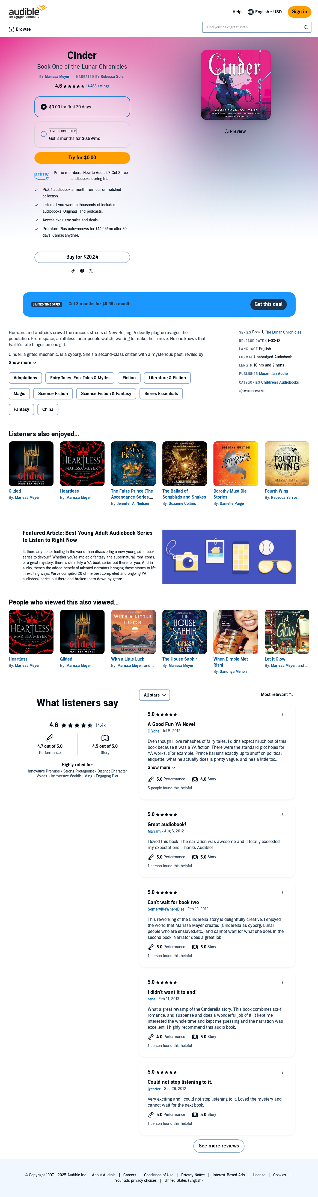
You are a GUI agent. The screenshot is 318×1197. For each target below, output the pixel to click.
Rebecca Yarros (284, 497)
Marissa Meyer (27, 497)
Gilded (15, 491)
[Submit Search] (306, 27)
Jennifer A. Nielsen (133, 503)
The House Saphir (179, 659)
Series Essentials (161, 393)
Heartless (69, 491)
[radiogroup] (82, 122)
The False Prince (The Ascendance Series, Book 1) (132, 497)
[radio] (82, 106)
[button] (73, 270)
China (48, 409)
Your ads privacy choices (136, 1180)
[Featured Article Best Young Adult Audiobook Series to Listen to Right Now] (229, 558)
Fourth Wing (276, 491)
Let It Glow (275, 659)
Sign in (299, 12)
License (259, 1175)
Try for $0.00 (82, 158)
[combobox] (256, 27)
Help (237, 12)
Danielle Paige (232, 503)
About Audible (103, 1175)
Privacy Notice (193, 1175)
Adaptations (25, 378)
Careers (129, 1175)
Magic (19, 393)
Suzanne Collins (182, 503)
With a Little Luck (127, 659)
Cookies (279, 1175)
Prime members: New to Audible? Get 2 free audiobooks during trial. (91, 175)
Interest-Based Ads (229, 1175)
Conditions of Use (158, 1175)
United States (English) (184, 1180)
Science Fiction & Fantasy (106, 393)
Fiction (129, 378)
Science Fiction (53, 393)
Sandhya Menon (233, 671)
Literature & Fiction (167, 378)
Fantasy (21, 409)
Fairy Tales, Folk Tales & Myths (79, 378)
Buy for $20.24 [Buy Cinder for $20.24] (82, 257)
